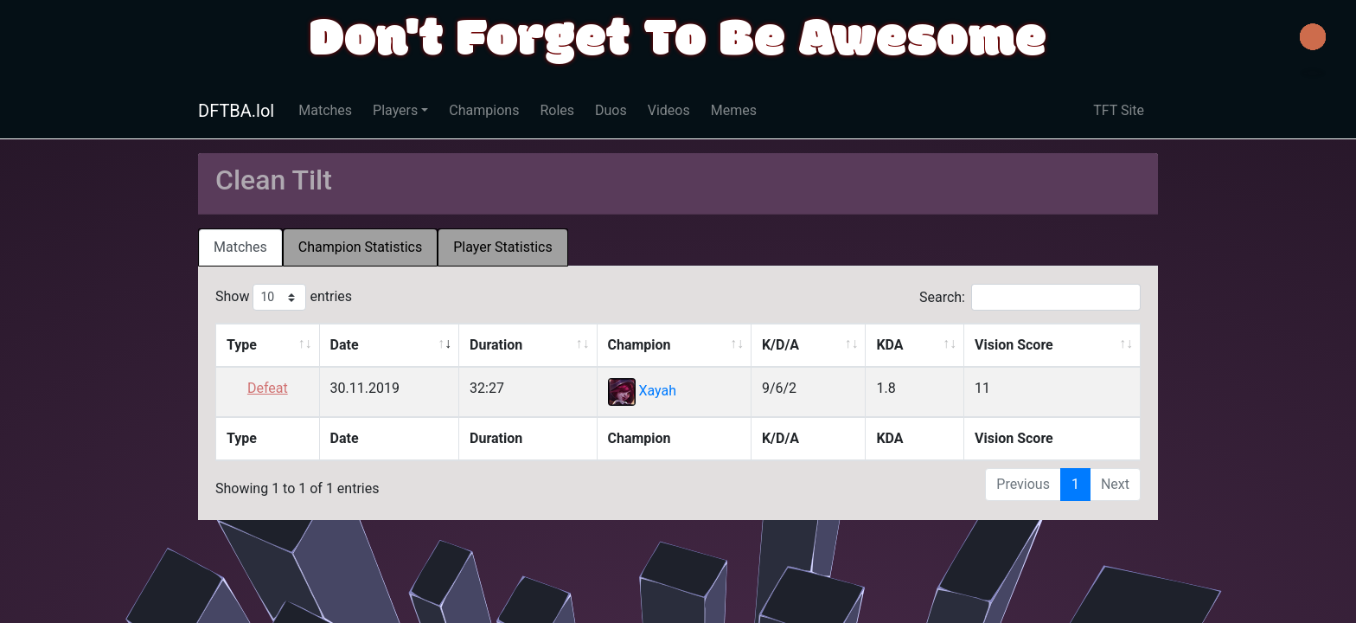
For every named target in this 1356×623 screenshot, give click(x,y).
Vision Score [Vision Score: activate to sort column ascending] (1014, 345)
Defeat (267, 388)
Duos (611, 110)
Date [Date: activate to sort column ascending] (344, 345)
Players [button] (395, 110)
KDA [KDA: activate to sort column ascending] (889, 345)
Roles (557, 110)
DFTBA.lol (236, 110)
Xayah (657, 391)
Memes (734, 110)
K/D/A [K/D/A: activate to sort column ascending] (780, 345)
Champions (484, 110)
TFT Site (1118, 110)
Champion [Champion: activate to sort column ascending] (639, 345)
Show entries (283, 297)
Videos (669, 110)
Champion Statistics (360, 247)
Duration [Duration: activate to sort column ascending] (496, 345)
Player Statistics (503, 247)
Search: (1030, 297)
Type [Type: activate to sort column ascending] (242, 345)
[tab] (240, 247)
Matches (325, 110)
